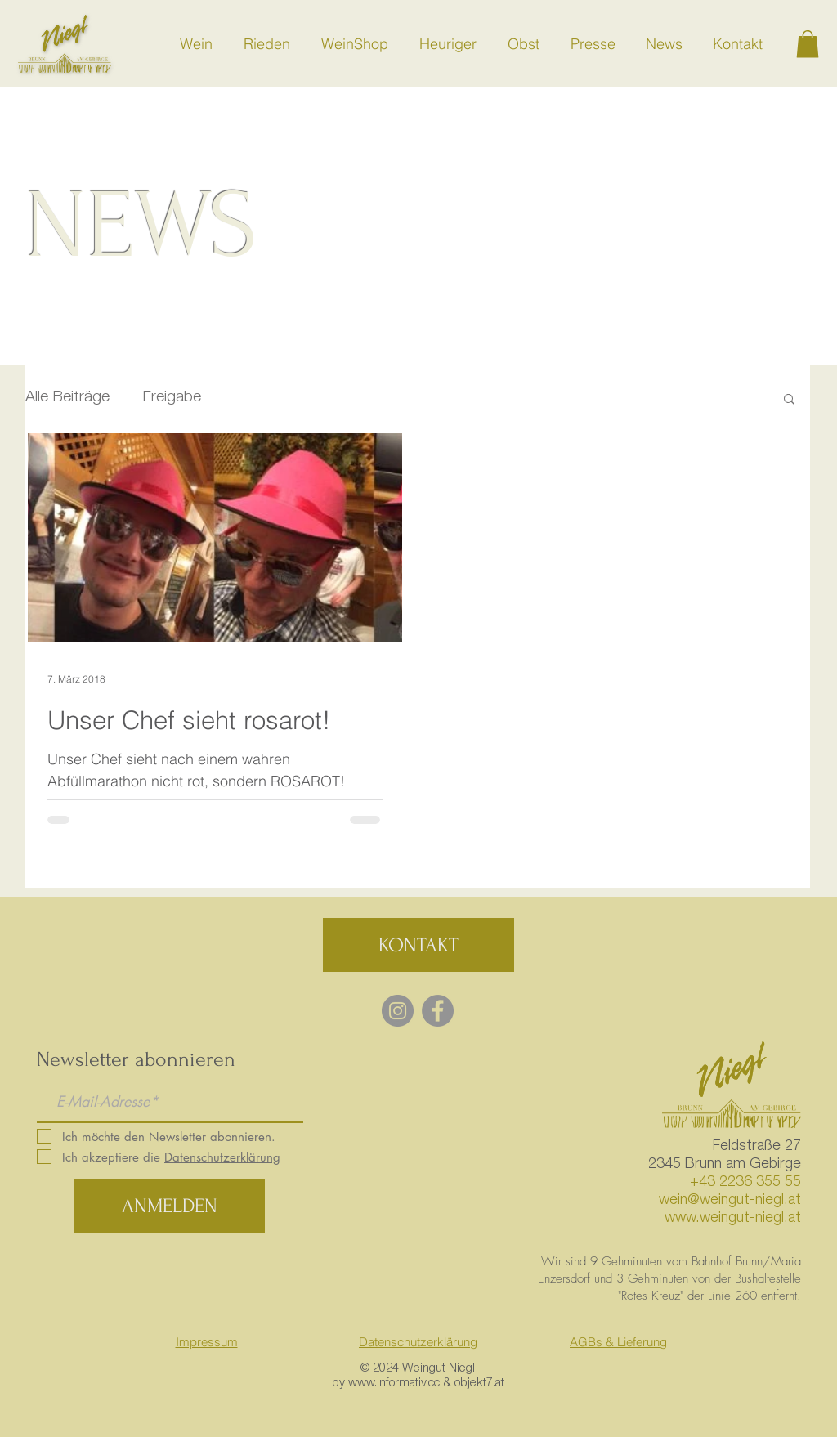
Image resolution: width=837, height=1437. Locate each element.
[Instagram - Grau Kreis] (398, 1011)
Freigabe (171, 397)
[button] (807, 43)
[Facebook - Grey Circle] (438, 1011)
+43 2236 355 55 (745, 1182)
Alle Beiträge (67, 397)
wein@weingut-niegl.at (730, 1200)
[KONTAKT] (418, 945)
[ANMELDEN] (169, 1206)
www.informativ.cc (394, 1383)
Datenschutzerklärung (418, 1342)
